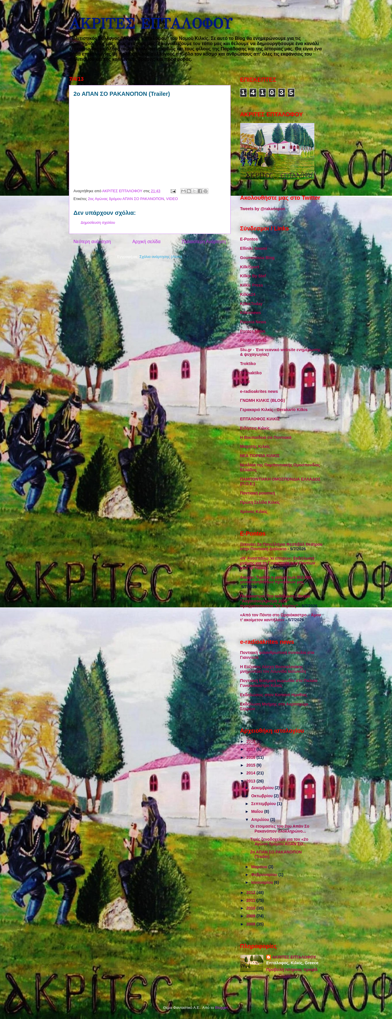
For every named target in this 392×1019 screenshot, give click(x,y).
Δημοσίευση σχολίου (98, 222)
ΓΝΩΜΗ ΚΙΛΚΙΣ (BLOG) (262, 400)
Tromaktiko (251, 373)
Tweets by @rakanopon (262, 208)
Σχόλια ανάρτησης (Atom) (160, 256)
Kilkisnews (250, 312)
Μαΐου (257, 811)
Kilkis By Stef (253, 276)
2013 (251, 781)
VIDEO (172, 199)
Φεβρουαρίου (264, 874)
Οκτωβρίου (262, 795)
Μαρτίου (259, 866)
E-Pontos (249, 239)
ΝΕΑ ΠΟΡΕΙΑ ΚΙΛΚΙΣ (260, 455)
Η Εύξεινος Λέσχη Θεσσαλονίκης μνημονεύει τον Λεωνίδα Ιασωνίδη (273, 669)
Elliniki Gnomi (253, 248)
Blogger (221, 1007)
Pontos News (253, 331)
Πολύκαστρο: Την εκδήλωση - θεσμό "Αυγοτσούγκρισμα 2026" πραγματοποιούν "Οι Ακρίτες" (275, 601)
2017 (251, 749)
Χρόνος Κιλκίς (254, 511)
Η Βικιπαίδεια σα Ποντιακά (265, 437)
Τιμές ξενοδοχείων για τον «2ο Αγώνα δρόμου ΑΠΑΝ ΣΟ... (279, 841)
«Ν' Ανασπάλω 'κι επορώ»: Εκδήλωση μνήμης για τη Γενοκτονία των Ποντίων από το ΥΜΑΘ (277, 563)
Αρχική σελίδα (146, 241)
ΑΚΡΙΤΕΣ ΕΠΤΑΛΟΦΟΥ (150, 24)
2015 (251, 765)
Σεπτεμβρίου (264, 803)
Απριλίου (260, 819)
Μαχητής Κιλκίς (255, 446)
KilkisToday (251, 303)
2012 (251, 892)
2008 (251, 924)
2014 (251, 773)
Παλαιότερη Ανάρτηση (204, 241)
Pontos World (253, 340)
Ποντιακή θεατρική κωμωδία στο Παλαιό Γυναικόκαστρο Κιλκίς (279, 683)
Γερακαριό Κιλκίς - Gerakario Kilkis (274, 409)
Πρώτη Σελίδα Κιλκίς (260, 502)
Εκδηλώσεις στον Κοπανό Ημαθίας (273, 694)
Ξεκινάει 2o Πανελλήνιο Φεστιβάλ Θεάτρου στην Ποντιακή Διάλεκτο (281, 546)
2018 (251, 741)
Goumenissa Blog (257, 257)
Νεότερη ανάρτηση (92, 241)
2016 (251, 757)
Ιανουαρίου (262, 882)
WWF (245, 382)
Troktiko (248, 363)
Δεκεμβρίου (263, 787)
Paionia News (253, 322)
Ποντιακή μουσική (257, 493)
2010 (251, 908)
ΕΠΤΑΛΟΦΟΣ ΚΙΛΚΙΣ (260, 419)
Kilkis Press (251, 285)
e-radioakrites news (259, 391)
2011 (251, 900)
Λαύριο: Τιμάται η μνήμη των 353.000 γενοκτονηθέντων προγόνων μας (275, 579)
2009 (251, 916)
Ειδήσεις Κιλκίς (255, 428)
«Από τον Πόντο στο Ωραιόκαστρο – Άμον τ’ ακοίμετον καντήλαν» (280, 617)
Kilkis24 (248, 294)
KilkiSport (249, 267)
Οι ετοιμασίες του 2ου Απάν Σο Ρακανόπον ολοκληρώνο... (279, 828)
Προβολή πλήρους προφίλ (292, 969)
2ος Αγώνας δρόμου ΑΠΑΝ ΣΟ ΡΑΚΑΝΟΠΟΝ (126, 199)
